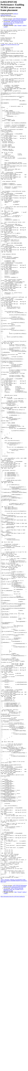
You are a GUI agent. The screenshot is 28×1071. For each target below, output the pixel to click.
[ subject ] (24, 25)
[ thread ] (19, 25)
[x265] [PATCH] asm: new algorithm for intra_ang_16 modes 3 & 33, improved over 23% (13, 23)
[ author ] (6, 26)
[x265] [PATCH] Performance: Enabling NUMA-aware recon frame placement (15, 19)
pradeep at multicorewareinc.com (9, 14)
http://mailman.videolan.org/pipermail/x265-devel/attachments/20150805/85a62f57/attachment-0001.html (14, 1051)
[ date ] (15, 25)
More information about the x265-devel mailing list (13, 1067)
